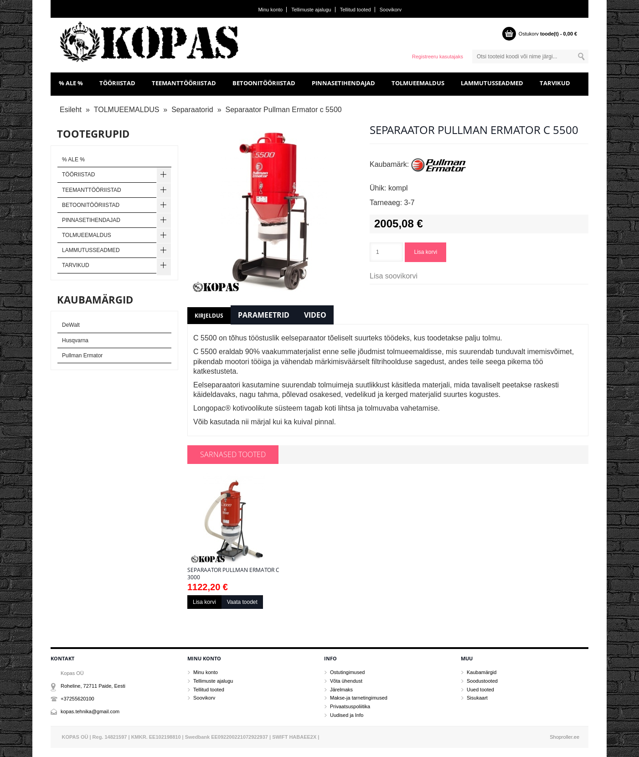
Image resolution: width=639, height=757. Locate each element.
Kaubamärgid (481, 672)
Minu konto (270, 9)
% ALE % (71, 83)
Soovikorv (391, 9)
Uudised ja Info (346, 715)
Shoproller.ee (564, 737)
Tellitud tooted (355, 9)
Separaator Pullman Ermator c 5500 (283, 109)
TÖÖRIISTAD (117, 83)
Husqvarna (75, 340)
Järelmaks (341, 689)
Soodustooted (482, 681)
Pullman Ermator (82, 355)
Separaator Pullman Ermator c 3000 (233, 573)
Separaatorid (192, 109)
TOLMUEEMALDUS (418, 83)
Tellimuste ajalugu (311, 9)
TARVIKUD (555, 83)
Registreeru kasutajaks (437, 56)
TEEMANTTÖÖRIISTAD (184, 83)
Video (315, 315)
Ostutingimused (347, 672)
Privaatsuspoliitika (350, 706)
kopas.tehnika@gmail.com (90, 711)
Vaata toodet (242, 602)
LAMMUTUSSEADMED (492, 83)
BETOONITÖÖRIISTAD (263, 83)
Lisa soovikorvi (393, 276)
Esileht (71, 109)
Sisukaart (477, 697)
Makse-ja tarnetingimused (358, 697)
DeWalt (71, 325)
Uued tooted (480, 689)
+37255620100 (77, 698)
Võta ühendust (346, 681)
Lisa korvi (425, 252)
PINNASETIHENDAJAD (343, 83)
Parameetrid (263, 315)
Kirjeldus (209, 315)
